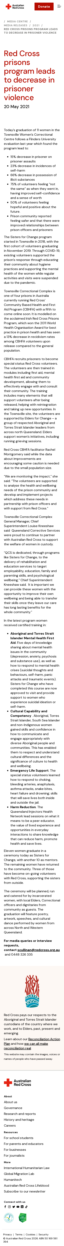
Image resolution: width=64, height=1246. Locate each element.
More (7, 1162)
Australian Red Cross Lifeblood (26, 1185)
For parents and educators (23, 1144)
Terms (18, 1234)
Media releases (15, 25)
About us (10, 1102)
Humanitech (13, 1180)
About (8, 1096)
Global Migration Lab (19, 1174)
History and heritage (19, 1120)
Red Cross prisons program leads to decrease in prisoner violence (31, 30)
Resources (11, 1132)
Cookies (30, 1234)
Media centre (17, 21)
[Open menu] (58, 6)
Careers (10, 1125)
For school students (18, 1138)
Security (44, 1234)
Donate (44, 6)
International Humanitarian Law (27, 1168)
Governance (13, 1108)
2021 (36, 25)
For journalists (14, 1155)
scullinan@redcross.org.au (38, 950)
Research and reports (20, 1114)
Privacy (7, 1234)
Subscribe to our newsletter (24, 1191)
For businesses (15, 1150)
